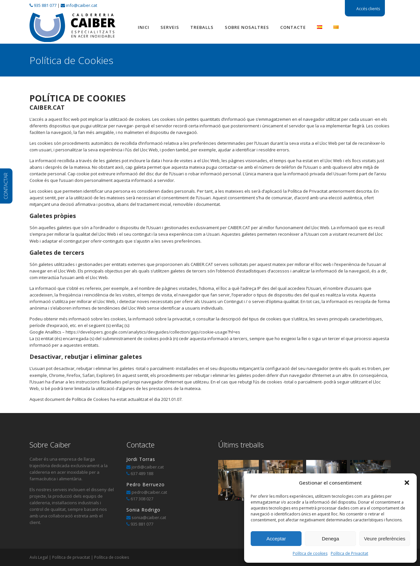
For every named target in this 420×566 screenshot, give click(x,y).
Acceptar (276, 538)
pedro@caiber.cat (149, 492)
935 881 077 (45, 5)
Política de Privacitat (349, 553)
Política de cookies (310, 553)
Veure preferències (384, 538)
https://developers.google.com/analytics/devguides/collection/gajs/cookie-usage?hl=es (153, 332)
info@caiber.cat (81, 5)
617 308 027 (142, 499)
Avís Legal (39, 557)
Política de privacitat (71, 557)
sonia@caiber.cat (148, 517)
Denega (330, 538)
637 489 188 (142, 473)
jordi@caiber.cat (148, 467)
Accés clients (368, 8)
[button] (407, 482)
